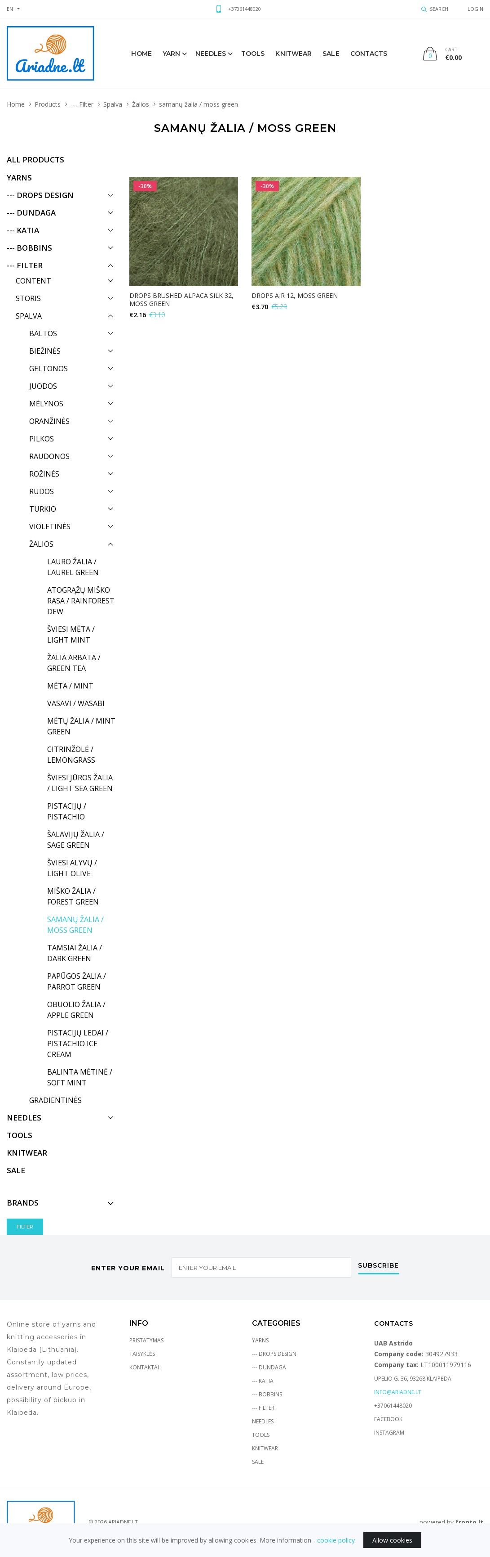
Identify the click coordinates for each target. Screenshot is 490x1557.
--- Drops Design (274, 1354)
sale (330, 54)
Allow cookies (392, 1540)
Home (141, 54)
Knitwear (265, 1448)
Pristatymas (146, 1340)
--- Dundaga (269, 1367)
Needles (210, 54)
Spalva (112, 104)
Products (48, 104)
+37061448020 (244, 8)
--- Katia (263, 1381)
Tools (253, 54)
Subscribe (378, 1265)
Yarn (171, 54)
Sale (258, 1462)
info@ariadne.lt (397, 1392)
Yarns (260, 1340)
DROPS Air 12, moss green (295, 295)
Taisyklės (142, 1354)
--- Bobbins (267, 1394)
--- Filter (82, 104)
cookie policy (336, 1540)
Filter (25, 1227)
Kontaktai (144, 1367)
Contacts (369, 54)
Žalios (140, 104)
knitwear (293, 54)
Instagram (389, 1432)
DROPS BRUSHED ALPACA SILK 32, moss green (181, 299)
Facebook (388, 1419)
